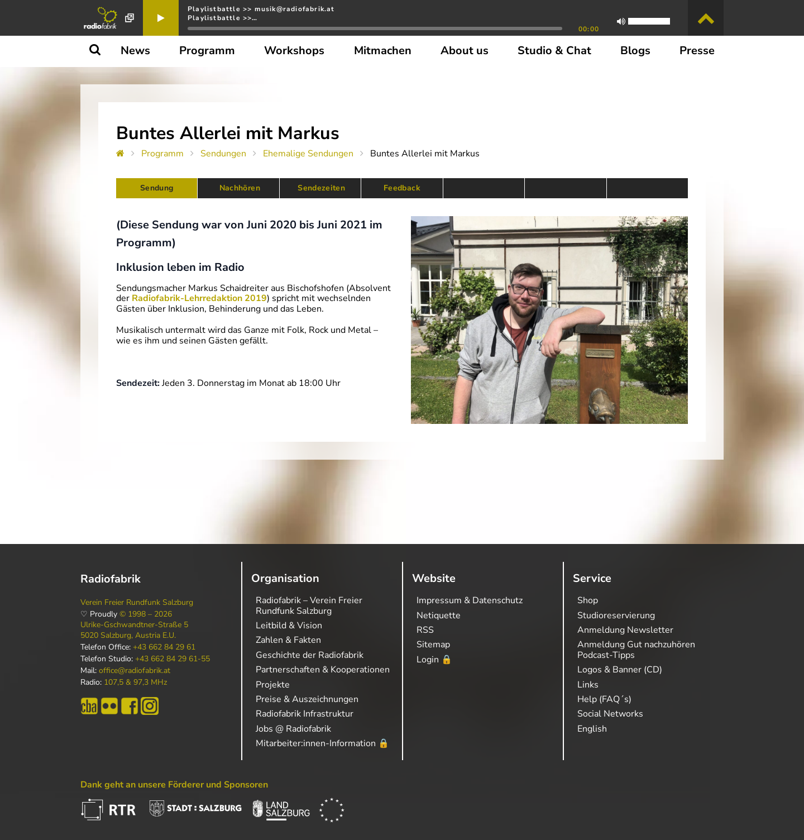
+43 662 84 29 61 (164, 647)
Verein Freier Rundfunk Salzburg (136, 603)
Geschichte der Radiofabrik (309, 655)
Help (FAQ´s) (604, 699)
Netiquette (439, 615)
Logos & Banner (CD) (619, 670)
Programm (162, 153)
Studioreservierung (616, 615)
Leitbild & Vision (289, 625)
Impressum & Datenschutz (470, 600)
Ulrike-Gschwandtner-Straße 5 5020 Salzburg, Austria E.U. (134, 630)
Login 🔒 (434, 659)
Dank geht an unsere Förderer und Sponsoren (174, 785)
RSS (425, 630)
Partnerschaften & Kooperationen (323, 670)
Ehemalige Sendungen (308, 153)
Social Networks (610, 714)
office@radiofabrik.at (134, 671)
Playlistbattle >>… (223, 17)
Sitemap (433, 644)
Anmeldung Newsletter (625, 630)
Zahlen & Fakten (288, 640)
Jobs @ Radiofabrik (293, 729)
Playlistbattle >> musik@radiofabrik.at (261, 8)
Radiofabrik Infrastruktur (304, 714)
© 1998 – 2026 (145, 614)
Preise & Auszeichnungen (307, 699)
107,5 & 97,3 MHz (135, 682)
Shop (587, 600)
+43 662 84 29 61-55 (172, 659)
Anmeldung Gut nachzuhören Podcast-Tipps (636, 649)
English (592, 729)
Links (588, 685)
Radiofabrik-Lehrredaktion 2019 (199, 298)
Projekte (273, 685)
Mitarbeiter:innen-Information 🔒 (322, 743)
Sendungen (223, 153)
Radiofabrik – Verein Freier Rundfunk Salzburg (309, 605)
